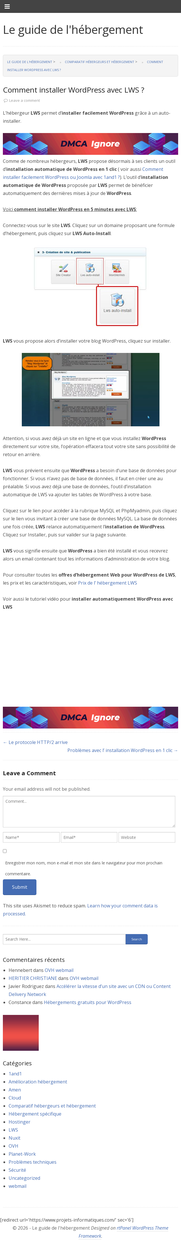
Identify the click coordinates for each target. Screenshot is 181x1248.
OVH (13, 1146)
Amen (15, 1090)
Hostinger (19, 1122)
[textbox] (89, 811)
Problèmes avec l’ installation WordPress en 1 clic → (122, 750)
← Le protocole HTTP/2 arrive (35, 742)
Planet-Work (22, 1154)
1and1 (15, 1074)
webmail (17, 1186)
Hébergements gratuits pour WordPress (87, 1002)
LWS (13, 1130)
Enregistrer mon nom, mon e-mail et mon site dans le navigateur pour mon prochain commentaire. (83, 868)
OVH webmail (59, 970)
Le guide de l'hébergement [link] (73, 29)
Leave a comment (24, 100)
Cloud (15, 1098)
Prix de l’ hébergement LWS (107, 583)
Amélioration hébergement (38, 1082)
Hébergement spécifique (35, 1114)
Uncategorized (24, 1178)
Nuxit (14, 1138)
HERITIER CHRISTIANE (33, 978)
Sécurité (17, 1170)
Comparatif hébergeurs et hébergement (52, 1106)
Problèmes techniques (33, 1162)
